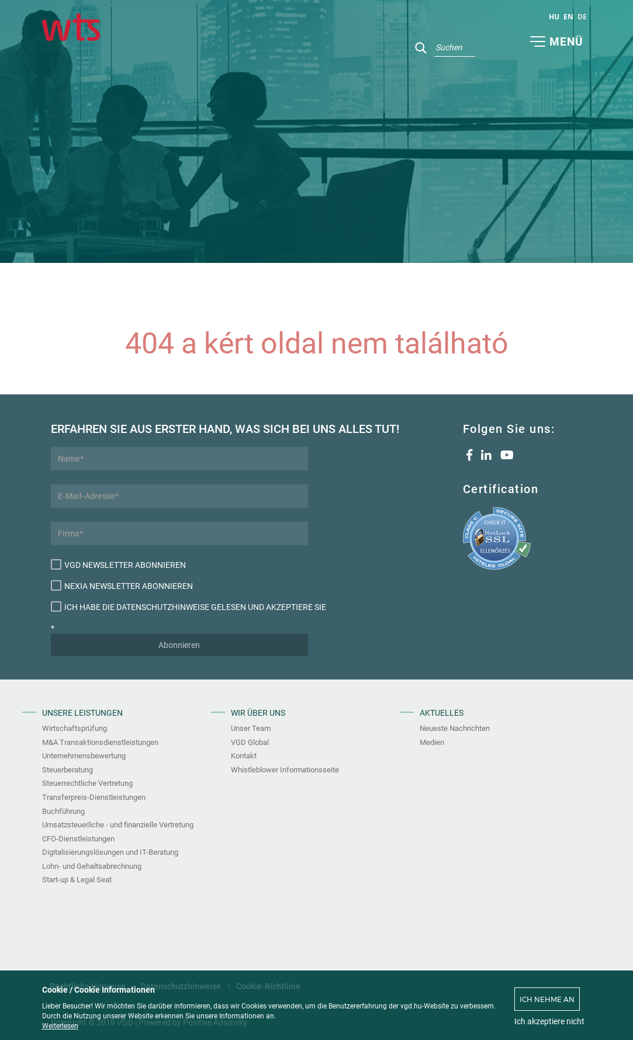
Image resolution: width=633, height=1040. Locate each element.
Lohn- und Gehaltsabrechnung (91, 866)
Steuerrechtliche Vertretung (87, 783)
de (582, 17)
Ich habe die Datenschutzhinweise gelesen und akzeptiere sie (179, 606)
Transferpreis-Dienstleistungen (94, 797)
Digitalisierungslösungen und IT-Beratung (110, 852)
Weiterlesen (60, 1026)
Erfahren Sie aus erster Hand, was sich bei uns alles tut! (179, 429)
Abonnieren (179, 645)
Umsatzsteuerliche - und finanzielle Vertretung (117, 824)
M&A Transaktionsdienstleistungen (100, 742)
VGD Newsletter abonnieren (118, 564)
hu (554, 17)
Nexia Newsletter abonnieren (122, 585)
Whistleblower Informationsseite (285, 769)
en (568, 17)
